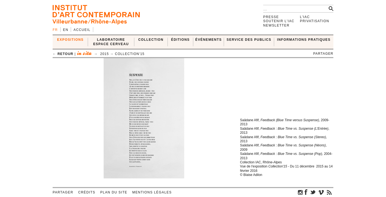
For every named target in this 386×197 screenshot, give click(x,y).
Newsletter (276, 25)
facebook (306, 192)
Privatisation (314, 21)
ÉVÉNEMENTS (208, 40)
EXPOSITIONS (70, 40)
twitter (313, 192)
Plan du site (113, 192)
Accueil (81, 30)
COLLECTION (150, 40)
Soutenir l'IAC (278, 21)
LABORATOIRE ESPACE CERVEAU (111, 42)
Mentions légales (152, 192)
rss (329, 192)
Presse (271, 17)
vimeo (321, 192)
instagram (300, 192)
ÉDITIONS (180, 40)
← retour (63, 54)
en (65, 30)
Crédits (86, 192)
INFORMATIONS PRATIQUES (304, 40)
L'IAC (305, 17)
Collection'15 (129, 54)
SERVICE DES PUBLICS (249, 40)
